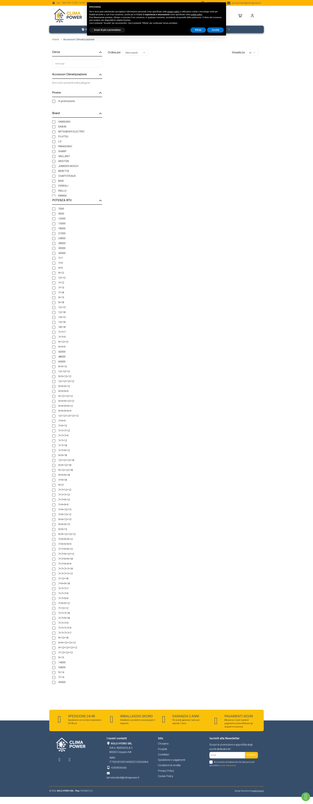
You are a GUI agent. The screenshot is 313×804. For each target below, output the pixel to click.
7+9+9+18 (64, 584)
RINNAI (62, 196)
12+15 (61, 307)
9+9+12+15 (64, 519)
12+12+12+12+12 (68, 416)
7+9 (60, 263)
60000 (61, 362)
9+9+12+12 (64, 376)
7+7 (60, 258)
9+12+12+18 (65, 470)
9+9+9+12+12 (66, 401)
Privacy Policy (166, 771)
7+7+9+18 (64, 618)
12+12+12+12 (66, 381)
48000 (61, 357)
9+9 (60, 268)
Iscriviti (251, 755)
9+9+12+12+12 (67, 534)
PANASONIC (65, 146)
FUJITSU (63, 137)
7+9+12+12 (64, 515)
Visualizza (238, 52)
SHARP (62, 151)
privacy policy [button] (173, 11)
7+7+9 (61, 337)
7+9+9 (61, 421)
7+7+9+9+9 (64, 564)
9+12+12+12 (65, 396)
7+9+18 (62, 480)
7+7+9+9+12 (65, 549)
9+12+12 (63, 342)
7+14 (61, 677)
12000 (61, 219)
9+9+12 (62, 367)
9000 (61, 214)
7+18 (61, 293)
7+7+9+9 (63, 598)
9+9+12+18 (64, 465)
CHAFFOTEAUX (67, 176)
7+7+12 (62, 441)
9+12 (61, 273)
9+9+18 (62, 455)
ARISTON (63, 161)
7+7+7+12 (64, 431)
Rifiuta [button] (198, 30)
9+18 (61, 302)
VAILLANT (64, 156)
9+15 (61, 298)
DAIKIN (62, 127)
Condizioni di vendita (169, 765)
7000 (61, 209)
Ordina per (114, 52)
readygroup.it (258, 790)
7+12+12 (63, 608)
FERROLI (63, 186)
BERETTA (63, 171)
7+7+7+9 (63, 436)
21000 (61, 233)
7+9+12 (62, 426)
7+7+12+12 (64, 490)
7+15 (61, 288)
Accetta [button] (215, 30)
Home (56, 39)
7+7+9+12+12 (66, 554)
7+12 (61, 283)
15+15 (61, 317)
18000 (61, 228)
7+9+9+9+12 (65, 539)
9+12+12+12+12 (67, 648)
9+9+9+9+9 (64, 411)
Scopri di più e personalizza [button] (107, 30)
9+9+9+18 (64, 475)
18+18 (61, 327)
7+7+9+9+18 (65, 559)
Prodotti (162, 749)
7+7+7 (61, 332)
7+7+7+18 (64, 613)
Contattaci (163, 755)
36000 (61, 253)
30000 (61, 248)
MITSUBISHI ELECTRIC (71, 132)
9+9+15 (62, 529)
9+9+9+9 (63, 391)
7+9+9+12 (64, 603)
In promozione (66, 101)
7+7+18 (62, 445)
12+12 (61, 278)
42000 (61, 352)
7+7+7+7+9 (64, 628)
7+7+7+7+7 (64, 633)
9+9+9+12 (64, 386)
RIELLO (62, 191)
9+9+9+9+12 (65, 406)
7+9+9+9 (63, 505)
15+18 (61, 322)
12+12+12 (64, 371)
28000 (61, 243)
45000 (61, 682)
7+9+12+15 (64, 510)
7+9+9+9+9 (64, 544)
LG (59, 141)
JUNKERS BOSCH (68, 166)
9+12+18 (63, 638)
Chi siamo (163, 744)
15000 (61, 224)
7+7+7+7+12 (65, 574)
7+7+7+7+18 (65, 569)
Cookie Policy (165, 776)
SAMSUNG (64, 122)
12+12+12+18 (66, 460)
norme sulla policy (227, 765)
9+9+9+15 (64, 524)
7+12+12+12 (65, 653)
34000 (61, 667)
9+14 (61, 672)
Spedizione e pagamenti (171, 760)
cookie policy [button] (196, 14)
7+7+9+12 (64, 450)
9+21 (61, 485)
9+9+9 (61, 347)
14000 (61, 662)
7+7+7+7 (63, 588)
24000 (61, 238)
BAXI (61, 181)
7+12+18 (63, 579)
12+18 (61, 312)
